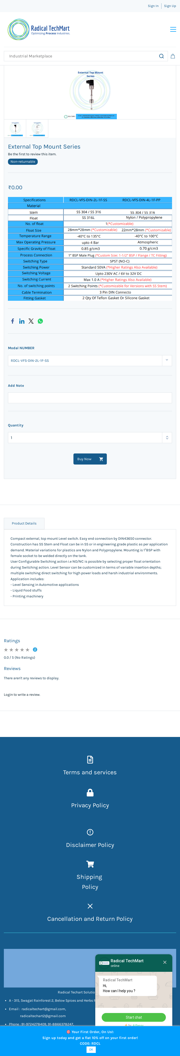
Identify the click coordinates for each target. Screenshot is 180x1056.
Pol (86, 886)
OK (91, 1049)
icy (94, 886)
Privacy (82, 805)
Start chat (134, 1017)
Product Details (24, 523)
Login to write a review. (22, 694)
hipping (92, 876)
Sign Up (170, 6)
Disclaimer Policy (90, 844)
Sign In (153, 6)
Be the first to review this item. (32, 154)
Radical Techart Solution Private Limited (90, 992)
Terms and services (90, 772)
